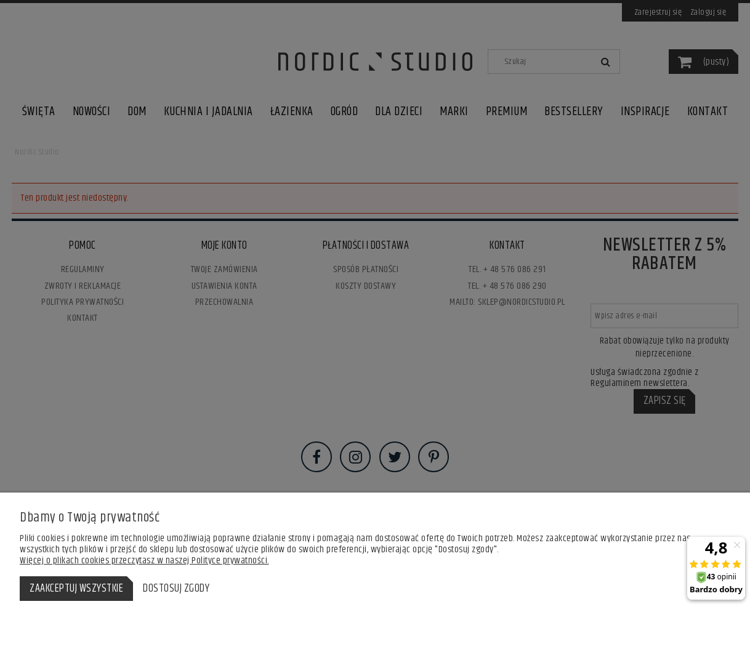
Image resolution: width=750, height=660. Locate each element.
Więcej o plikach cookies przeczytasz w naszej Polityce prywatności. (144, 560)
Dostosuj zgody (176, 588)
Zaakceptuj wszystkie (76, 588)
